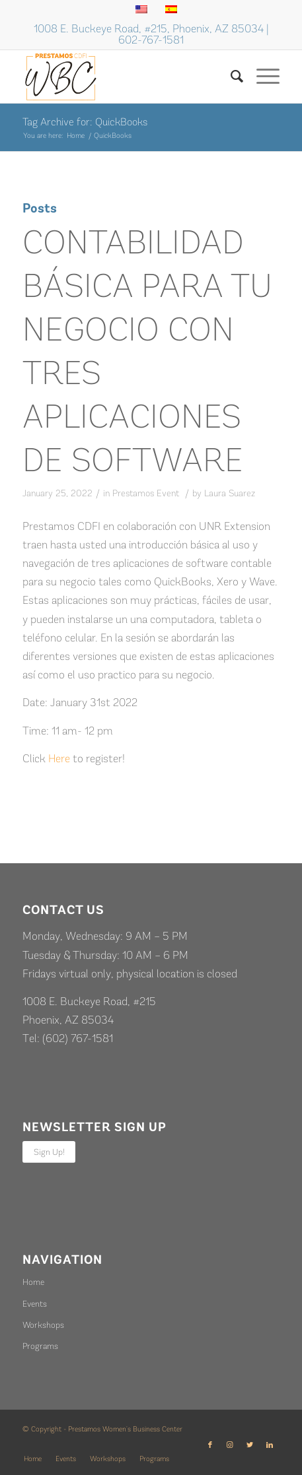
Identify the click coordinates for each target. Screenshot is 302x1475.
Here (59, 758)
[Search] (230, 76)
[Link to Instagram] (230, 1445)
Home (33, 1282)
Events (34, 1304)
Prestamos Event (145, 493)
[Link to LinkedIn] (270, 1445)
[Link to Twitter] (250, 1445)
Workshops (43, 1325)
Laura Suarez (229, 493)
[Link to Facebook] (210, 1445)
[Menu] (261, 76)
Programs (40, 1346)
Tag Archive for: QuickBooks (84, 121)
